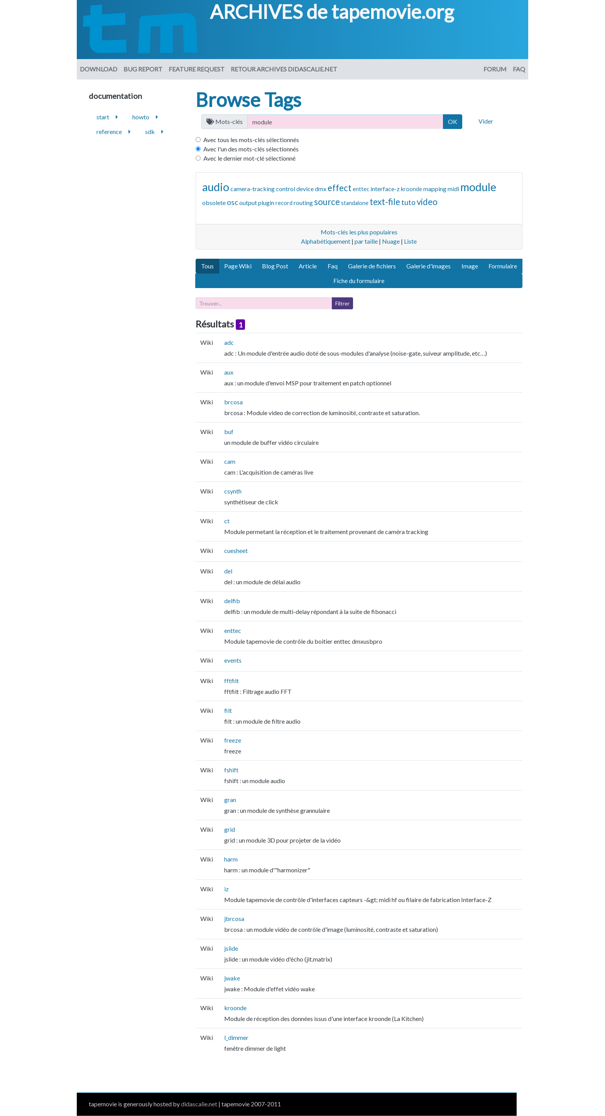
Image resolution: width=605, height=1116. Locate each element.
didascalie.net (199, 1104)
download (98, 69)
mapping (434, 188)
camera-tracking (252, 188)
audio (215, 186)
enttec (361, 189)
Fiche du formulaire (358, 280)
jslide (231, 948)
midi (453, 188)
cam (229, 461)
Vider (485, 121)
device (305, 188)
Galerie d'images (428, 266)
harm (231, 859)
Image (469, 266)
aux (228, 372)
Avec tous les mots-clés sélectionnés (251, 139)
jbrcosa (234, 918)
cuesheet (236, 550)
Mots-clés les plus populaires (359, 232)
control (285, 188)
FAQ (519, 69)
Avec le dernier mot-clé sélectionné (249, 158)
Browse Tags (248, 99)
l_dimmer (236, 1037)
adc (229, 342)
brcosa (233, 401)
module (478, 186)
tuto (408, 202)
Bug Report (142, 69)
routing (303, 202)
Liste (410, 241)
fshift (231, 769)
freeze (232, 740)
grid (229, 829)
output (248, 202)
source (327, 202)
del (228, 571)
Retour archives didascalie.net (284, 69)
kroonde (411, 189)
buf (228, 431)
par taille (366, 241)
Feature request (197, 69)
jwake (232, 978)
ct (227, 520)
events (233, 660)
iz (226, 888)
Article (308, 266)
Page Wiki (238, 266)
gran (230, 799)
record (283, 203)
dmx (320, 188)
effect (340, 188)
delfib (232, 600)
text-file (385, 202)
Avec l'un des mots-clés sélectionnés (251, 149)
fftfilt (231, 680)
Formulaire (502, 266)
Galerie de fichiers (372, 266)
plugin (266, 202)
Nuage (391, 241)
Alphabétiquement (325, 241)
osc (232, 202)
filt (228, 710)
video (427, 202)
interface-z (385, 188)
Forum (495, 69)
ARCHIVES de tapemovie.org (332, 11)
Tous (207, 266)
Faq (333, 266)
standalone (354, 203)
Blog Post (275, 266)
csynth (233, 491)
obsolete (214, 202)
